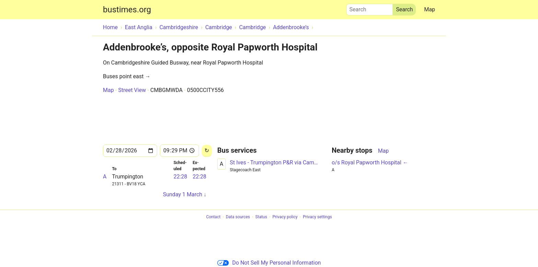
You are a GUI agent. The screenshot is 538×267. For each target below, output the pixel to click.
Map (429, 9)
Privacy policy (284, 217)
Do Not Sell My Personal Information (269, 262)
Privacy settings (317, 217)
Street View (132, 90)
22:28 (180, 176)
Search (369, 8)
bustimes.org (127, 9)
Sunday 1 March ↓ (184, 194)
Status (261, 217)
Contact (213, 217)
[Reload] (207, 151)
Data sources (238, 217)
